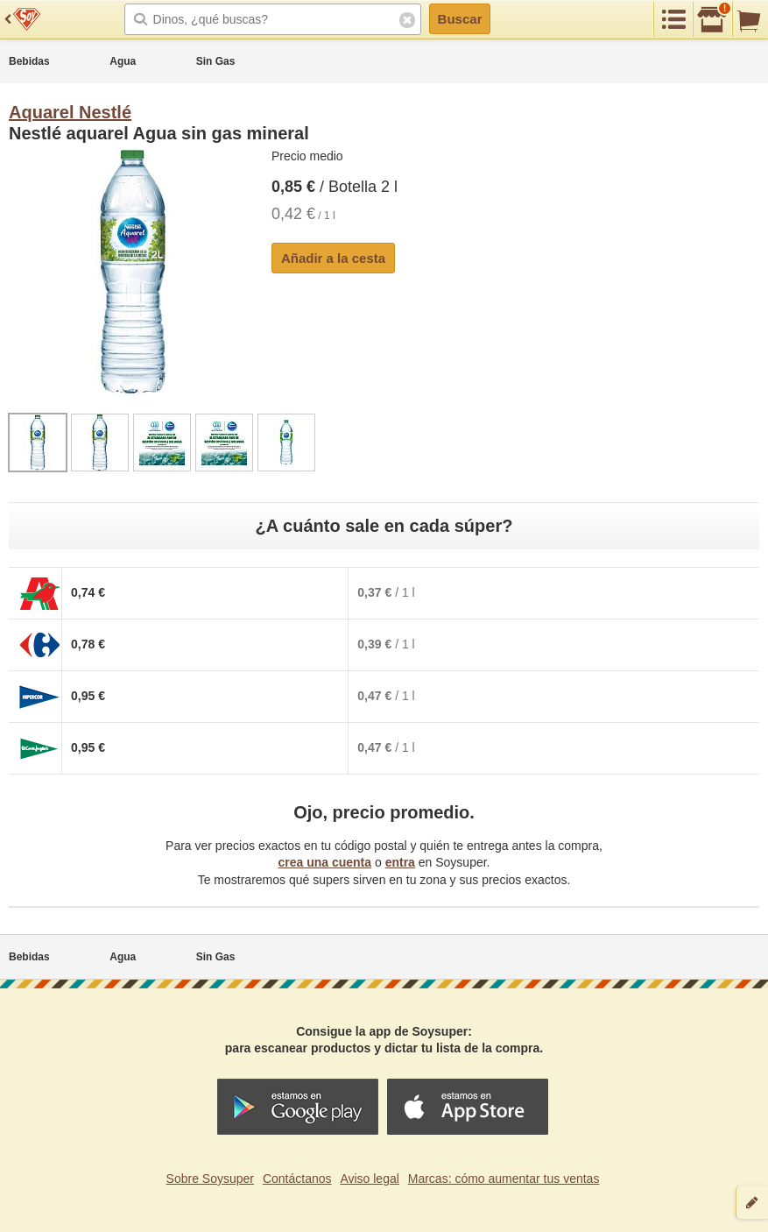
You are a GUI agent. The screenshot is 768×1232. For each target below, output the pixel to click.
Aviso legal (369, 1179)
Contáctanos (297, 1179)
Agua (122, 61)
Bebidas (29, 61)
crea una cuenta (324, 862)
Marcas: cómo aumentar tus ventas (504, 1179)
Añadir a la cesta (333, 258)
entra (400, 862)
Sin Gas (216, 61)
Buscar (460, 18)
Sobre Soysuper (210, 1179)
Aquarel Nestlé (70, 112)
